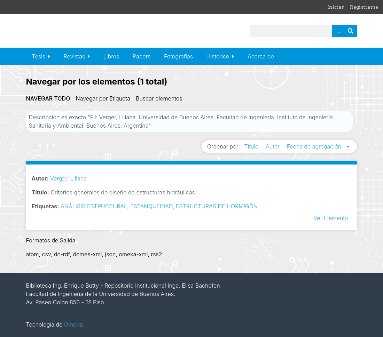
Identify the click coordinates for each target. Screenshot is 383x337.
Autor (273, 146)
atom (32, 254)
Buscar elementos (159, 98)
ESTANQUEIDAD (151, 206)
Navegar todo (48, 98)
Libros (111, 56)
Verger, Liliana (68, 178)
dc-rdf (62, 254)
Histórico (217, 56)
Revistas (74, 56)
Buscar (350, 31)
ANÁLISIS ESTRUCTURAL (94, 206)
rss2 (156, 254)
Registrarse (364, 7)
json (110, 254)
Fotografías (178, 56)
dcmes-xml (87, 254)
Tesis (38, 56)
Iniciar (335, 7)
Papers (142, 56)
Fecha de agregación (315, 146)
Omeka (73, 324)
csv (46, 254)
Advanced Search (338, 31)
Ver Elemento (331, 218)
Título (252, 146)
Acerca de (261, 56)
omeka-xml (133, 254)
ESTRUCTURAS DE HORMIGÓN (217, 206)
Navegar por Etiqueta (103, 98)
